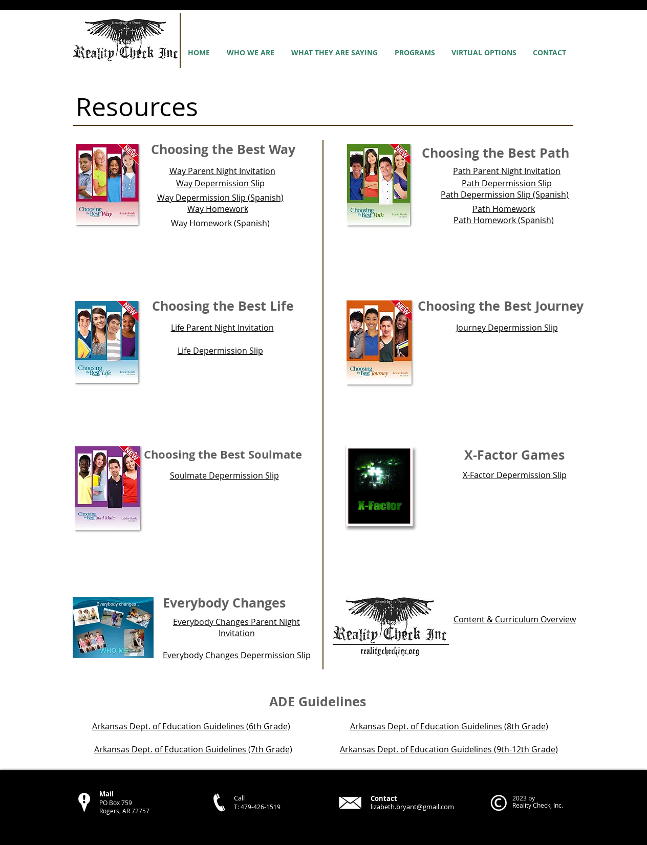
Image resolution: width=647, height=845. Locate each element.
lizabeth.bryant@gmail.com (412, 806)
